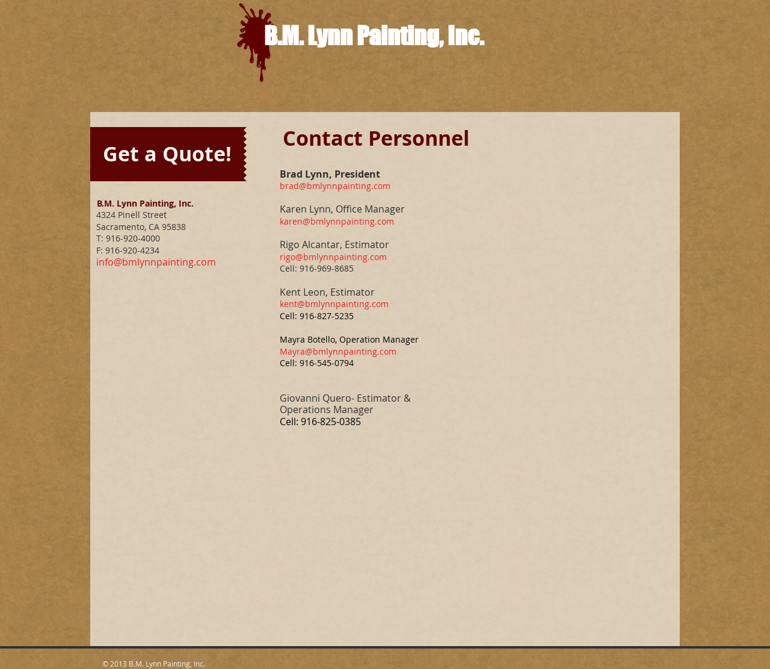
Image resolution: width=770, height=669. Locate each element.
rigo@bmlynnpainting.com (333, 257)
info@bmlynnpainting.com (156, 262)
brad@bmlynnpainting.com (335, 185)
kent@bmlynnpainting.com (334, 304)
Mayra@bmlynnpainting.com (338, 351)
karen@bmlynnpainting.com (337, 221)
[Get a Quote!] (167, 154)
